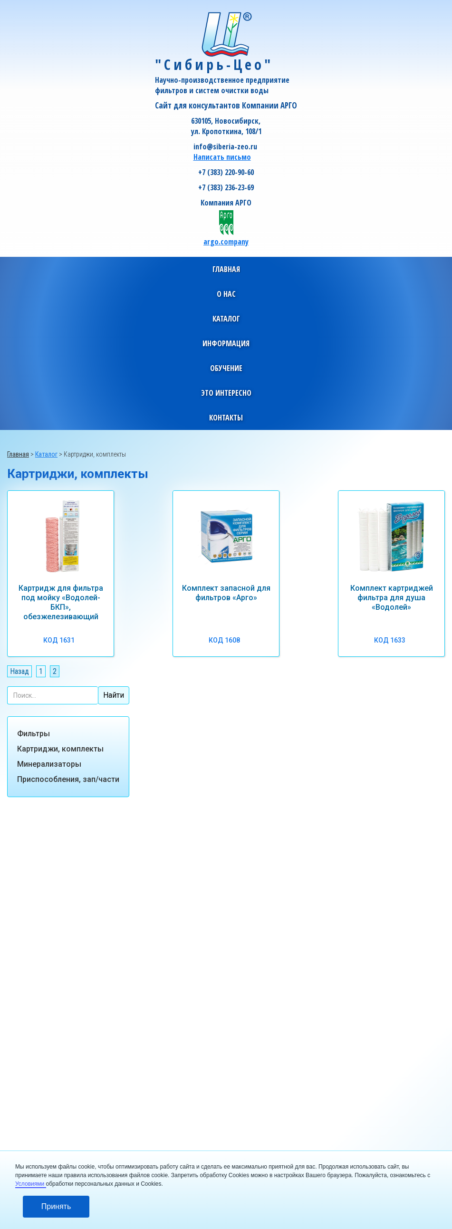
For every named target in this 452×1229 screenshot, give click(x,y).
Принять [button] (56, 1206)
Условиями (30, 1183)
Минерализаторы (49, 764)
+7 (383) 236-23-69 (226, 187)
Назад (19, 671)
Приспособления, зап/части (68, 779)
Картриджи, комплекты (60, 748)
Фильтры (33, 733)
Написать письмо (222, 157)
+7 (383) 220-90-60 (226, 172)
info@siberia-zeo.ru (225, 146)
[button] (226, 294)
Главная (226, 269)
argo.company (226, 241)
